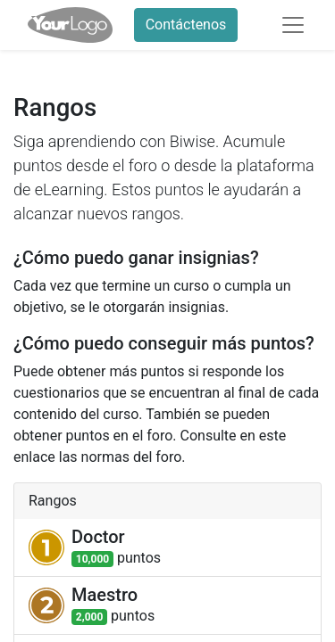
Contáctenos (186, 24)
